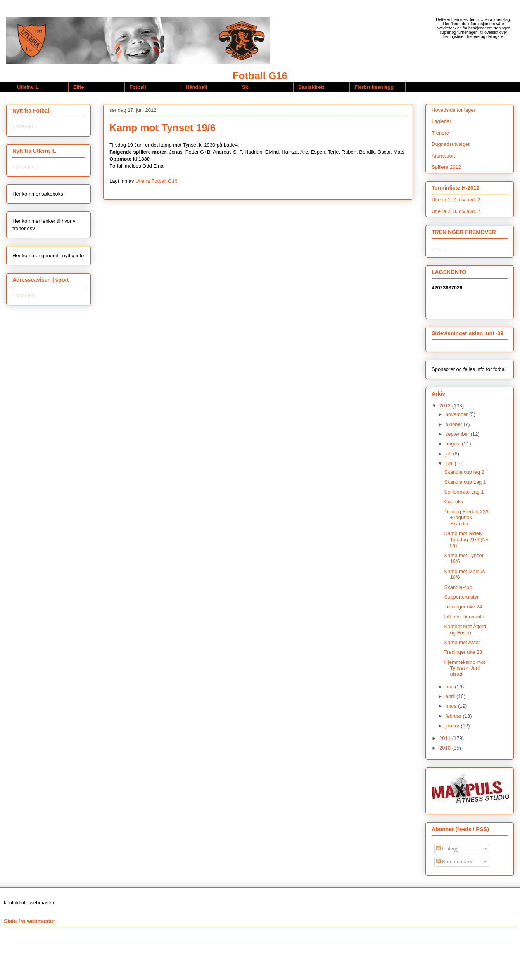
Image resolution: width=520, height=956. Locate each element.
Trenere (440, 133)
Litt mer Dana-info (464, 617)
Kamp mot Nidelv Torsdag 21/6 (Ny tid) (466, 539)
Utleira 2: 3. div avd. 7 (456, 211)
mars (452, 706)
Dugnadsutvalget (451, 144)
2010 (445, 748)
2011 (445, 738)
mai (450, 686)
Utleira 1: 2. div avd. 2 (456, 200)
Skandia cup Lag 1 (465, 482)
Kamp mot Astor (462, 642)
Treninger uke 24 (463, 607)
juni (450, 463)
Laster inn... (25, 126)
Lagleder (441, 121)
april (451, 696)
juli (449, 454)
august (454, 444)
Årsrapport (443, 156)
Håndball (196, 87)
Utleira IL (28, 87)
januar (453, 726)
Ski (246, 87)
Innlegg (447, 849)
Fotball (138, 87)
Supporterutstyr (461, 597)
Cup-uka (453, 501)
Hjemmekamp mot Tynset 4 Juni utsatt (464, 668)
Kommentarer (454, 861)
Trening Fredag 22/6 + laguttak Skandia (466, 517)
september (458, 434)
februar (454, 716)
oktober (455, 424)
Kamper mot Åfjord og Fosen (465, 629)
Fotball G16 (260, 75)
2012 (445, 406)
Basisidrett (311, 87)
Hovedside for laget (453, 110)
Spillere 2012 (446, 167)
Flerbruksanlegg (374, 87)
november (457, 414)
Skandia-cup (458, 587)
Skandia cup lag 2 (464, 472)
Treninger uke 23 (463, 652)
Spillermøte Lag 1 (464, 492)
